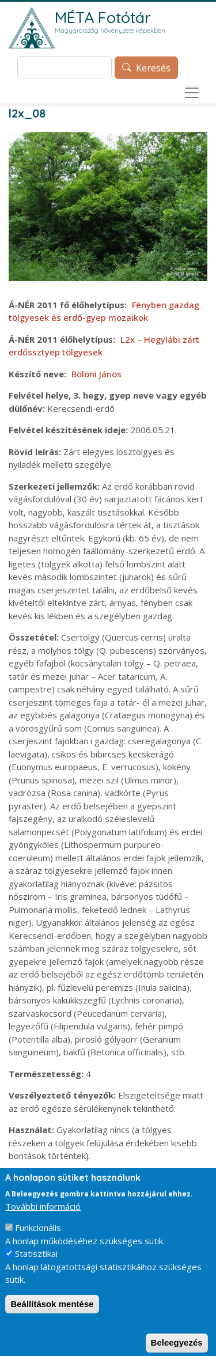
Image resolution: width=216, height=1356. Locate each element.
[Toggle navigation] (191, 93)
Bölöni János (96, 374)
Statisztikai (36, 1265)
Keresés (153, 68)
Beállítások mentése (51, 1315)
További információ (43, 1218)
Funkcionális (38, 1239)
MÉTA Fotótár (103, 17)
